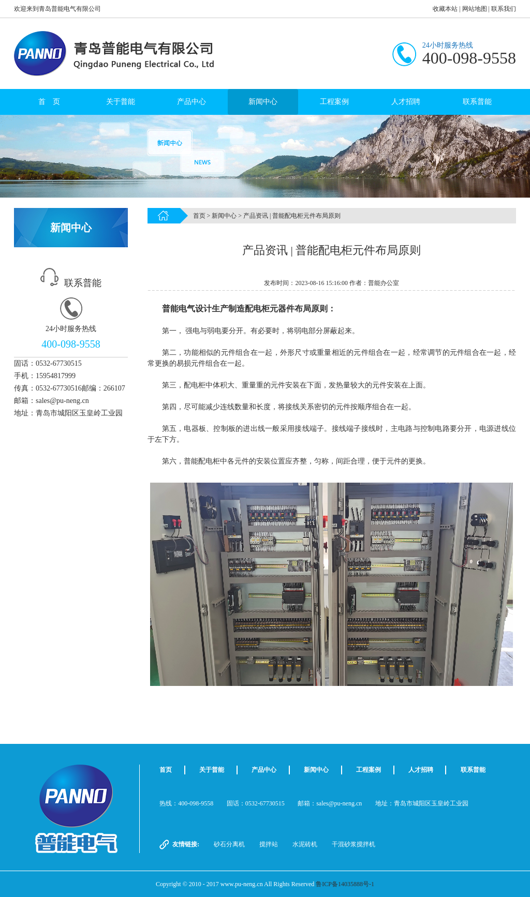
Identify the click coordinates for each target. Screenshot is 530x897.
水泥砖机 (304, 844)
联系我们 (503, 8)
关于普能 (120, 102)
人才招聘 (405, 102)
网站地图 (474, 8)
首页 (199, 215)
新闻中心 (262, 102)
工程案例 (334, 102)
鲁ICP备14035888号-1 (345, 884)
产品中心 (191, 102)
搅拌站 (268, 844)
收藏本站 (445, 8)
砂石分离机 (229, 844)
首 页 (49, 102)
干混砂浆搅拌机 (353, 844)
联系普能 (477, 102)
